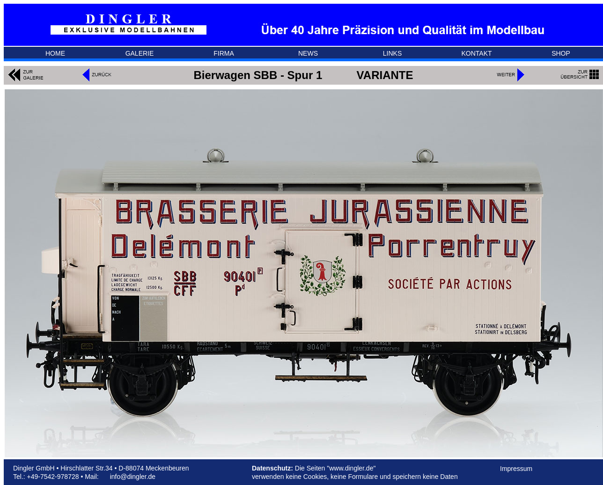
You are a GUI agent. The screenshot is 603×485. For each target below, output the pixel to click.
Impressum (516, 468)
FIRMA (223, 53)
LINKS (392, 53)
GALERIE (139, 53)
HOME (55, 53)
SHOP (561, 53)
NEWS (308, 53)
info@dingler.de (133, 476)
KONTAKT (476, 53)
